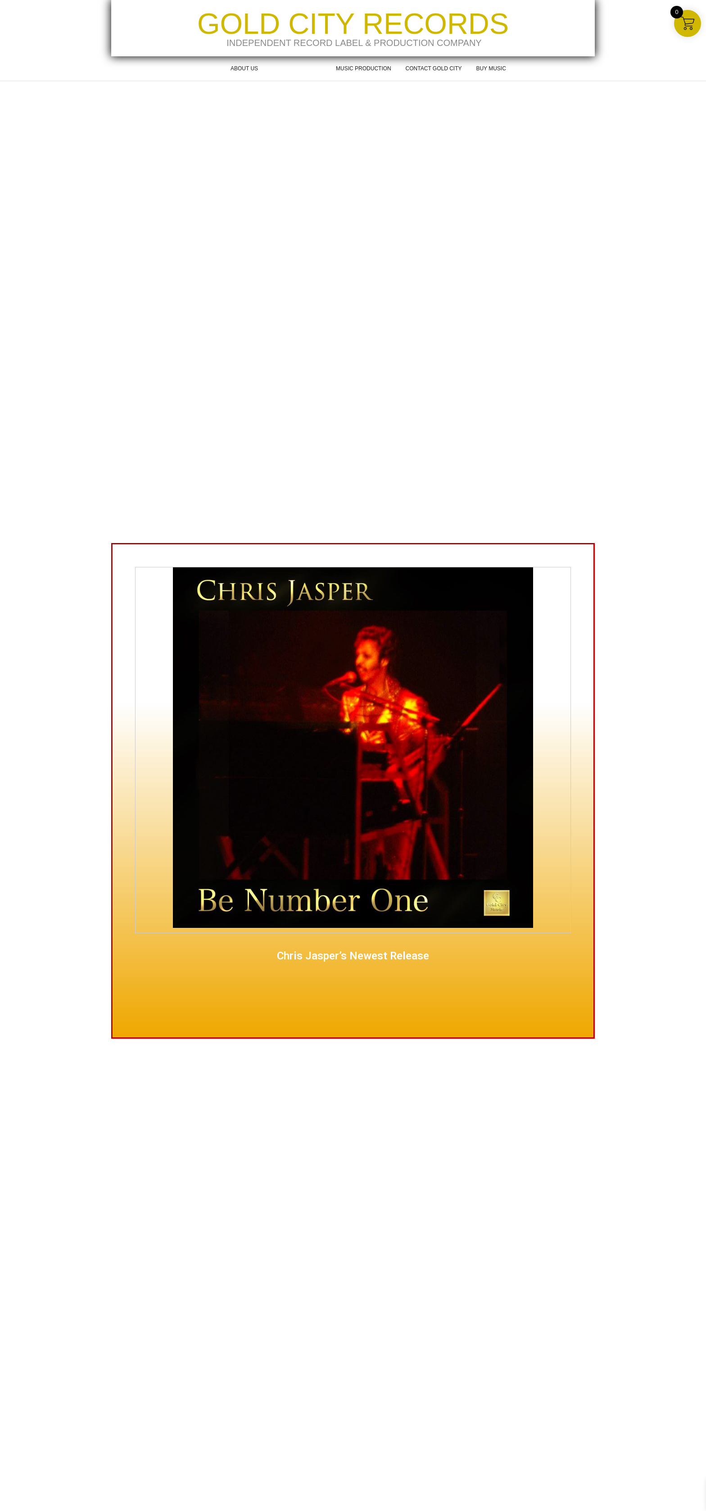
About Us (244, 68)
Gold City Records (353, 23)
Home (208, 68)
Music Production (363, 68)
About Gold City (296, 68)
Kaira (157, 1500)
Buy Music (491, 68)
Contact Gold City (434, 68)
